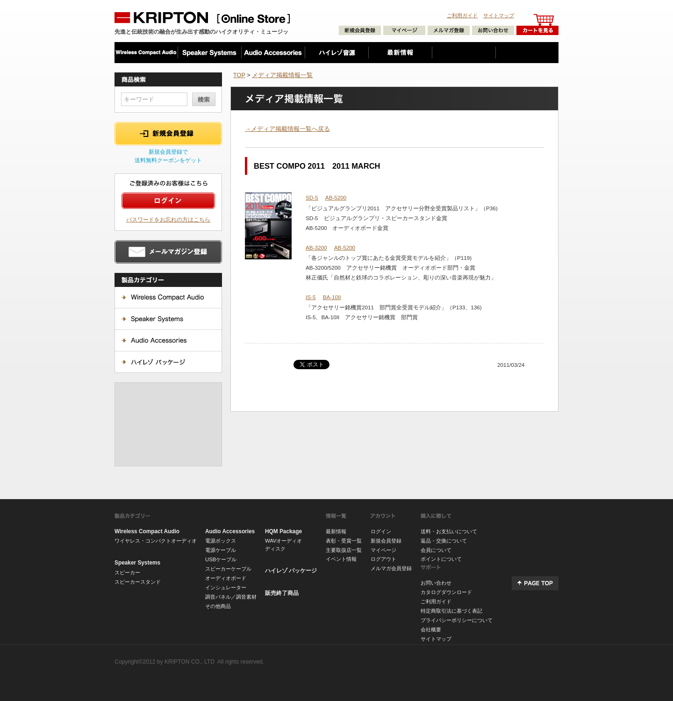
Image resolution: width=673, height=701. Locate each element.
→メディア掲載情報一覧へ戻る (287, 128)
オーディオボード (225, 578)
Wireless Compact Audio (147, 531)
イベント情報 (341, 559)
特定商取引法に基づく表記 (451, 611)
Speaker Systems (137, 562)
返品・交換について (444, 541)
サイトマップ (498, 15)
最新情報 (336, 531)
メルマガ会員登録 (391, 568)
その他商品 (218, 606)
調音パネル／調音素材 (231, 597)
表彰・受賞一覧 (344, 541)
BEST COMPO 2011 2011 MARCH (317, 166)
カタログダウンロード (446, 592)
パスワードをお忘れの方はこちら (168, 219)
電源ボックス (220, 541)
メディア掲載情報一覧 (282, 75)
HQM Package (283, 531)
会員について (436, 550)
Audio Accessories (230, 531)
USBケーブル (220, 559)
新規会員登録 (386, 541)
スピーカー (127, 572)
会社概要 (431, 629)
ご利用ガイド (462, 15)
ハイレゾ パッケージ (291, 570)
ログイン (381, 531)
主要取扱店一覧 (344, 550)
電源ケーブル (220, 550)
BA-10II (332, 297)
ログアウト (383, 559)
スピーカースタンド (138, 582)
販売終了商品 (282, 593)
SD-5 (312, 197)
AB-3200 (316, 247)
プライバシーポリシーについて (457, 620)
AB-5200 (335, 197)
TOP (239, 75)
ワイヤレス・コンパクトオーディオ (156, 541)
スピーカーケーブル (228, 569)
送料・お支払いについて (449, 531)
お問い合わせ (436, 583)
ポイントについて (441, 559)
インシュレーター (225, 587)
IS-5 (310, 297)
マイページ (383, 550)
